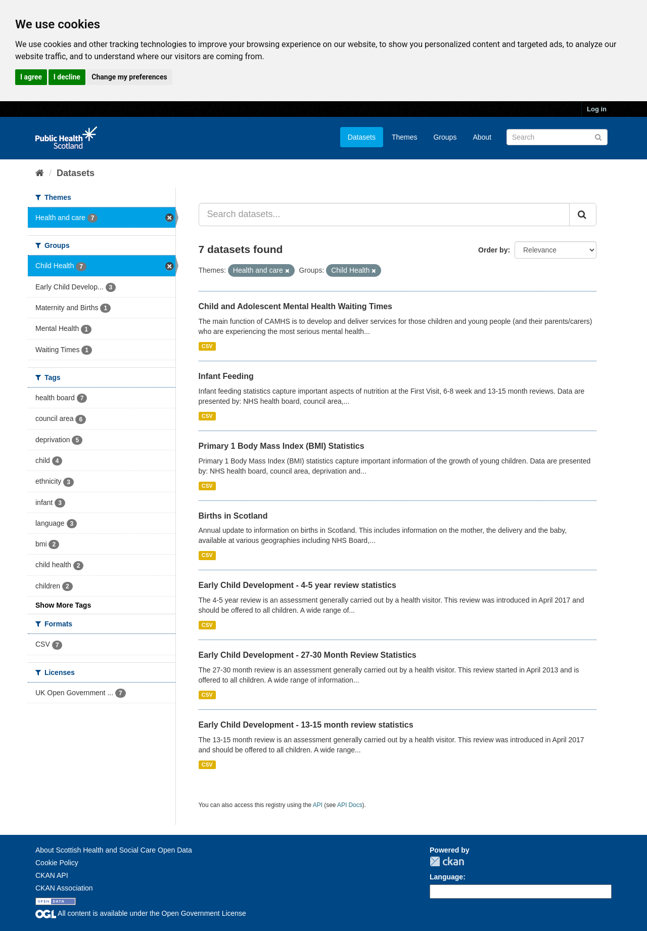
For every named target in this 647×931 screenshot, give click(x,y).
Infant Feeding (226, 376)
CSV (207, 346)
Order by (492, 250)
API (317, 805)
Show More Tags (63, 605)
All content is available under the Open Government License (140, 913)
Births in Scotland (233, 516)
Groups (444, 137)
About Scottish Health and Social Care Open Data (113, 850)
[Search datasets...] (384, 214)
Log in (597, 109)
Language (446, 877)
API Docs (349, 805)
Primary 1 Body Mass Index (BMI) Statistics (281, 446)
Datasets (362, 137)
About (482, 137)
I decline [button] (67, 77)
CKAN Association (64, 888)
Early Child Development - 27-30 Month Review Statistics (308, 655)
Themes (405, 137)
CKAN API (51, 875)
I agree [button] (31, 77)
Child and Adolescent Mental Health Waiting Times (295, 306)
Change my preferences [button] (129, 77)
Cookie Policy (56, 863)
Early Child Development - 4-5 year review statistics (297, 585)
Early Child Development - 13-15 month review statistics (306, 725)
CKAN (447, 861)
